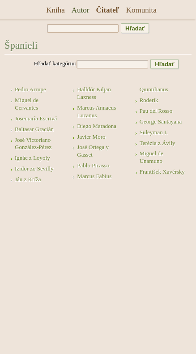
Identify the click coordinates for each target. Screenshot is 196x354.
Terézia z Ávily (157, 143)
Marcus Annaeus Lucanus (96, 111)
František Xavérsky (162, 171)
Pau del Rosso (156, 110)
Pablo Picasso (93, 165)
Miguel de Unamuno (151, 157)
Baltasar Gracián (34, 129)
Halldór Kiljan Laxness (94, 93)
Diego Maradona (96, 126)
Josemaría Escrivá (36, 118)
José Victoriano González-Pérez (33, 143)
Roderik (149, 100)
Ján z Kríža (28, 179)
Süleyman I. (154, 132)
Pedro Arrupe (30, 89)
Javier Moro (91, 136)
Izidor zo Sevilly (34, 168)
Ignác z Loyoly (32, 157)
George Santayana (161, 121)
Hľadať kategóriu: (55, 63)
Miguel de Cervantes (26, 104)
